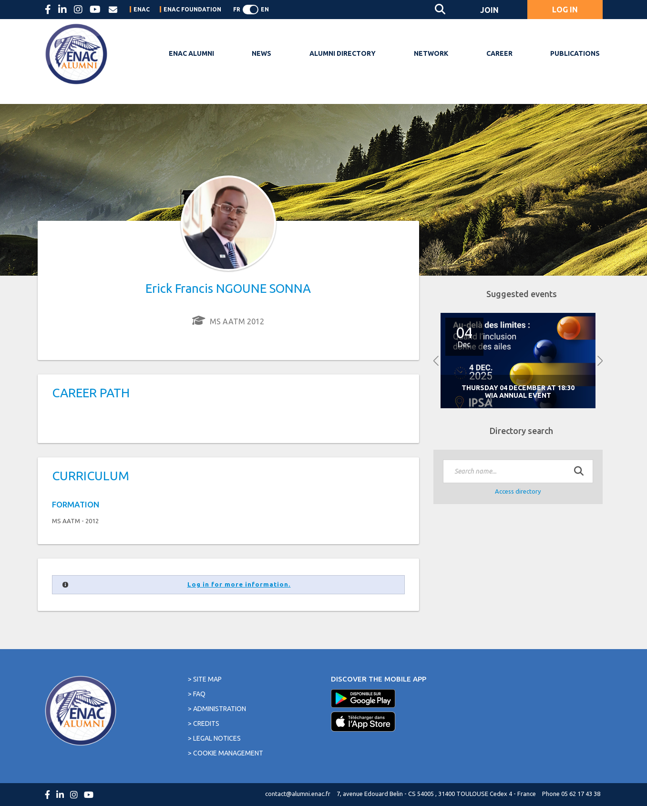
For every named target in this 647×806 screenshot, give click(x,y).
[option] (518, 361)
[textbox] (518, 471)
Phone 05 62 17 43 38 (571, 793)
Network (431, 53)
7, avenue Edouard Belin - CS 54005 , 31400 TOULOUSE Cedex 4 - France (436, 793)
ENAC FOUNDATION (192, 9)
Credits (206, 723)
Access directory (518, 491)
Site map (207, 679)
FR (236, 9)
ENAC (142, 9)
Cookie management (228, 753)
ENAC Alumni (191, 53)
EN (265, 9)
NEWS (261, 53)
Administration (219, 709)
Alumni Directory (342, 53)
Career (499, 53)
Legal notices (217, 738)
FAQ (199, 694)
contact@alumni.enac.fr (297, 793)
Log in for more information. (239, 584)
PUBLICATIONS (575, 53)
